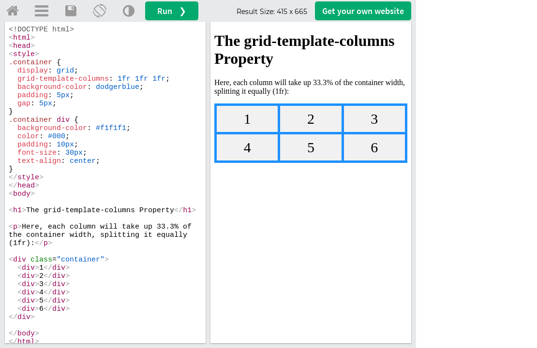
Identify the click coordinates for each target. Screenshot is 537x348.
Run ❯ (171, 10)
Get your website (363, 10)
